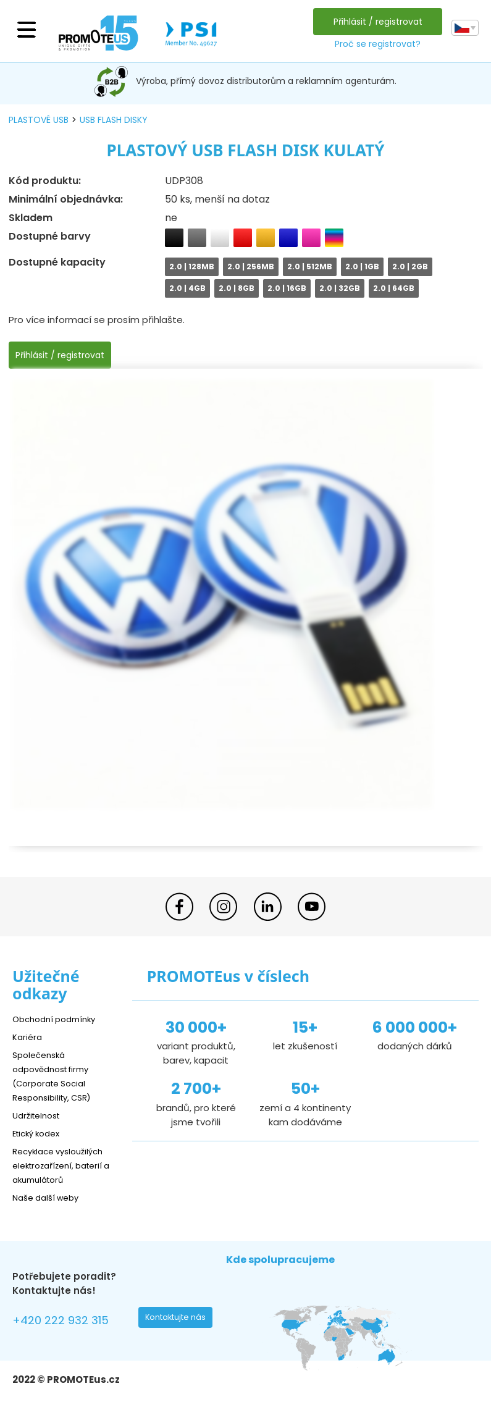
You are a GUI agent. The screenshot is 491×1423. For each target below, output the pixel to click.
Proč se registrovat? (375, 44)
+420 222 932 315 (67, 1322)
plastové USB (39, 120)
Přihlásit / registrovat (374, 21)
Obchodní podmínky (58, 1018)
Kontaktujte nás (179, 1320)
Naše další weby (49, 1197)
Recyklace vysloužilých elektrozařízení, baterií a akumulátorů (63, 1165)
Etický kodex (39, 1133)
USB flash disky (114, 120)
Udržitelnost (39, 1115)
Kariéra (28, 1036)
